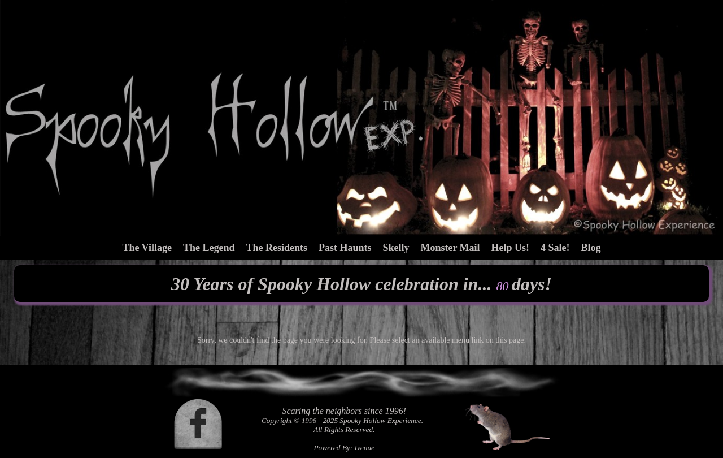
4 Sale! (555, 247)
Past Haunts (345, 247)
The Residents (276, 247)
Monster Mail (450, 247)
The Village (147, 247)
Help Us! (510, 247)
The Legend (209, 247)
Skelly (395, 247)
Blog (591, 247)
